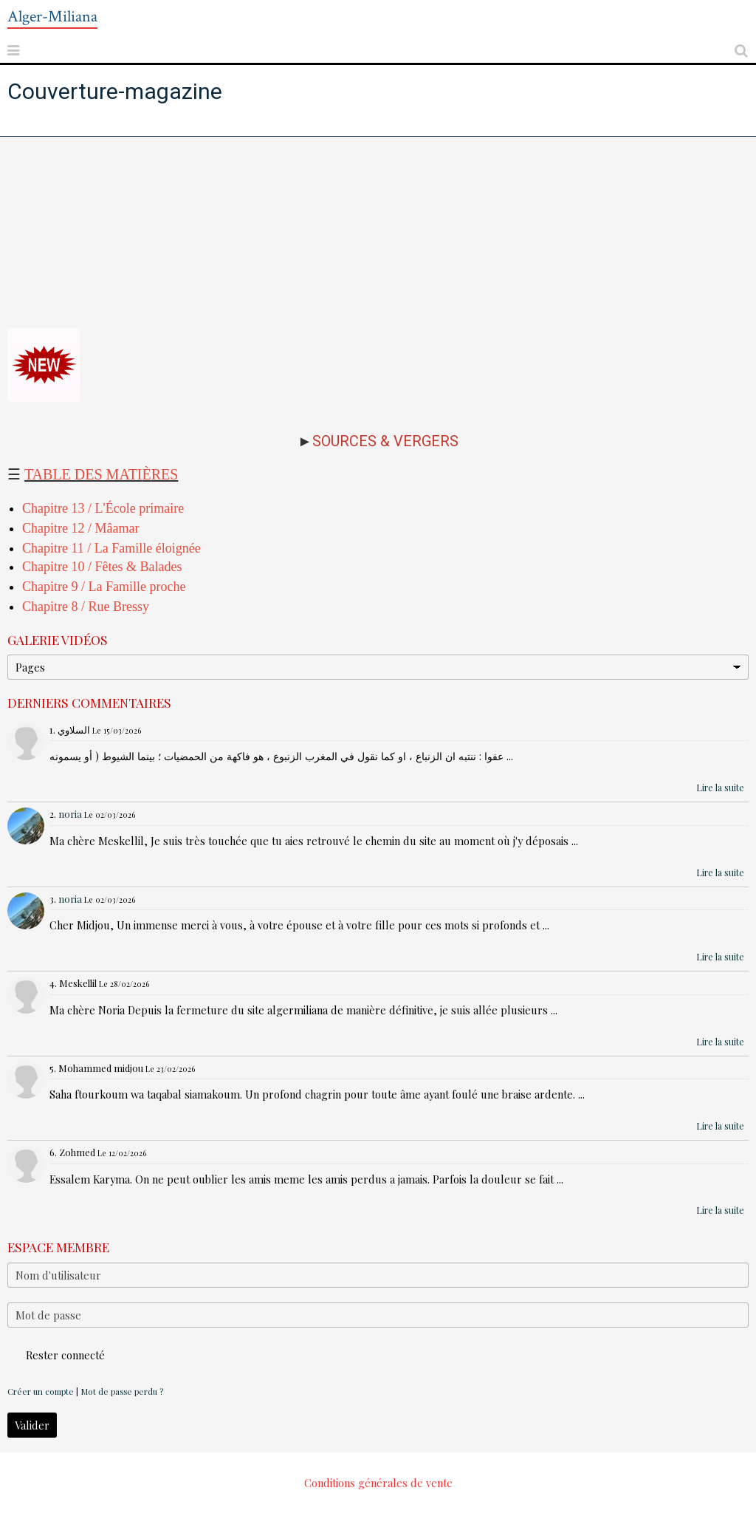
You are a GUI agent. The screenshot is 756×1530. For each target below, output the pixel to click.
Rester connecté (56, 1355)
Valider (32, 1425)
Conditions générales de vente (378, 1482)
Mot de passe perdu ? (121, 1391)
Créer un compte (40, 1391)
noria (70, 813)
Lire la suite (720, 787)
